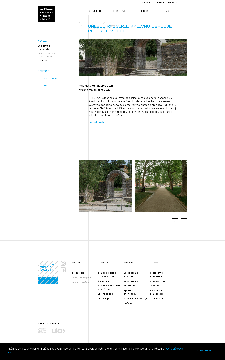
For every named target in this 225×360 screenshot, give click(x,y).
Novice (42, 40)
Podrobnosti (96, 122)
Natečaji (43, 71)
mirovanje (104, 298)
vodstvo (154, 285)
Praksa (143, 11)
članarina (103, 281)
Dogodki (43, 85)
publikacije (156, 298)
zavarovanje (131, 281)
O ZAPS (168, 11)
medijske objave (46, 53)
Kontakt (159, 3)
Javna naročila (45, 56)
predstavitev (157, 281)
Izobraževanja (47, 78)
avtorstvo (129, 285)
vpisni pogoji (105, 293)
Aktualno (94, 11)
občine (128, 303)
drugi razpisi (44, 60)
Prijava (146, 3)
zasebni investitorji (135, 298)
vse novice (44, 45)
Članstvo (119, 11)
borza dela (43, 49)
